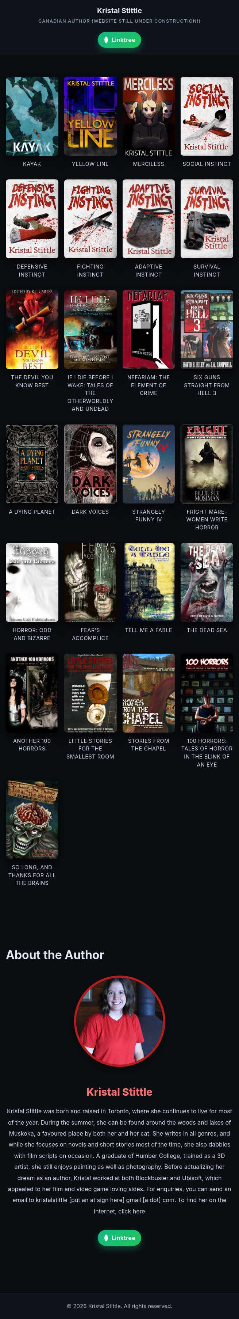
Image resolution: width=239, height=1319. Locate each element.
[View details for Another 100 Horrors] (32, 711)
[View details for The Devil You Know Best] (32, 351)
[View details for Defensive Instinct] (32, 228)
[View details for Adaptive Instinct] (149, 228)
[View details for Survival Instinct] (207, 228)
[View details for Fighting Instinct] (90, 228)
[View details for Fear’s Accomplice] (90, 592)
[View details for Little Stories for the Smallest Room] (90, 711)
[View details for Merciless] (149, 122)
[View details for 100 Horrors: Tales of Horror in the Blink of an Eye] (207, 711)
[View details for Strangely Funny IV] (149, 478)
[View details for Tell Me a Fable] (149, 592)
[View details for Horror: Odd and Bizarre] (32, 592)
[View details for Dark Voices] (90, 478)
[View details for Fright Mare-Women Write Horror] (207, 478)
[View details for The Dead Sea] (207, 592)
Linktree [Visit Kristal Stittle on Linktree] (119, 39)
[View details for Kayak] (32, 122)
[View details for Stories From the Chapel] (149, 711)
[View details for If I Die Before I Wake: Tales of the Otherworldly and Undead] (90, 351)
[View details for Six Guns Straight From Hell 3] (207, 351)
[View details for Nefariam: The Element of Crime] (149, 351)
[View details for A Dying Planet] (32, 478)
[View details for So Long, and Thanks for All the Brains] (32, 833)
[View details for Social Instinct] (207, 122)
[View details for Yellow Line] (90, 122)
